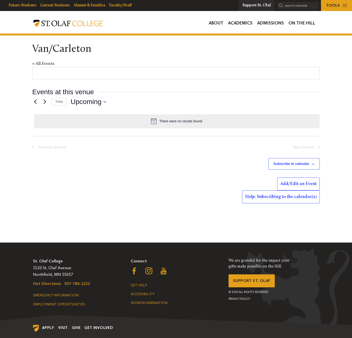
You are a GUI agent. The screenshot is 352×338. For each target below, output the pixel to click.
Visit (63, 327)
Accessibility (142, 294)
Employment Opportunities (59, 304)
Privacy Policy (239, 300)
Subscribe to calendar (291, 164)
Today (59, 101)
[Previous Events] (35, 102)
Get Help (139, 285)
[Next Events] (45, 102)
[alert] (177, 121)
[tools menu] (336, 5)
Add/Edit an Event (298, 184)
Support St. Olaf (253, 281)
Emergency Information (56, 295)
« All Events (43, 63)
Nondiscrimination (149, 303)
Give (76, 327)
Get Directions (47, 283)
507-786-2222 (77, 283)
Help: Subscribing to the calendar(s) (281, 197)
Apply (48, 327)
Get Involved (98, 327)
